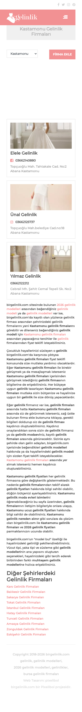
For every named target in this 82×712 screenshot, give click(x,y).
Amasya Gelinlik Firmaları (25, 623)
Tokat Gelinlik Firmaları (23, 602)
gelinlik (63, 338)
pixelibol (52, 680)
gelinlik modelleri (39, 313)
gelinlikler (60, 667)
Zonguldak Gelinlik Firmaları (28, 629)
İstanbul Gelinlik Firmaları (26, 608)
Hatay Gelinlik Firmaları (24, 613)
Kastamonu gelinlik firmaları (45, 334)
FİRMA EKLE (62, 54)
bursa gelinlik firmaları (41, 674)
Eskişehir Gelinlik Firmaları (26, 634)
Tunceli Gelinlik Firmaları (25, 618)
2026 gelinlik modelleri (32, 667)
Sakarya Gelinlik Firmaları (25, 597)
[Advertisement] (41, 89)
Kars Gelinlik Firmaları (23, 586)
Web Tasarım (33, 680)
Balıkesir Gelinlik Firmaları (26, 592)
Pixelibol (47, 687)
